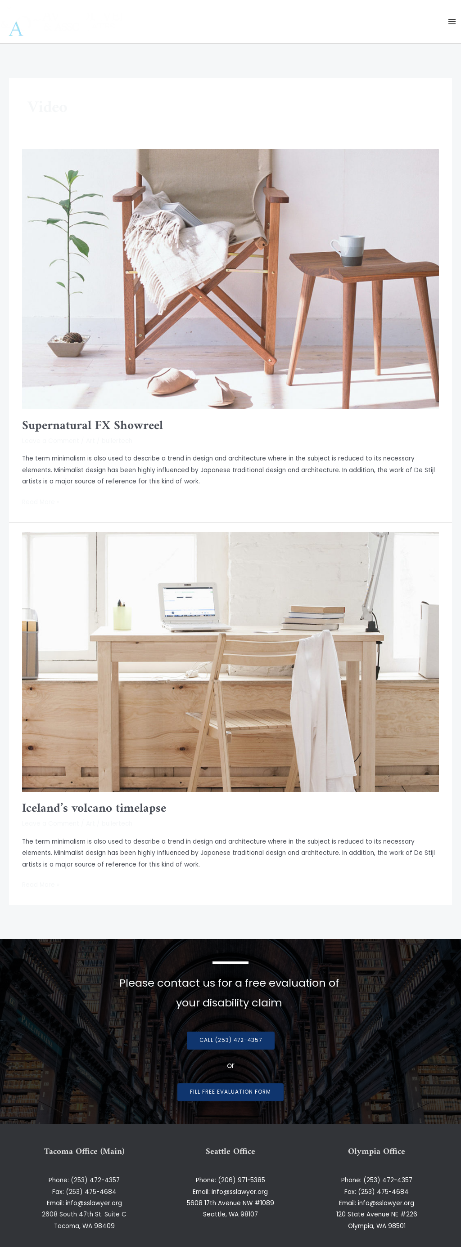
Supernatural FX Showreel (92, 426)
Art (90, 441)
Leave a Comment (50, 441)
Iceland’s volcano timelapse (94, 808)
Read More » (40, 501)
